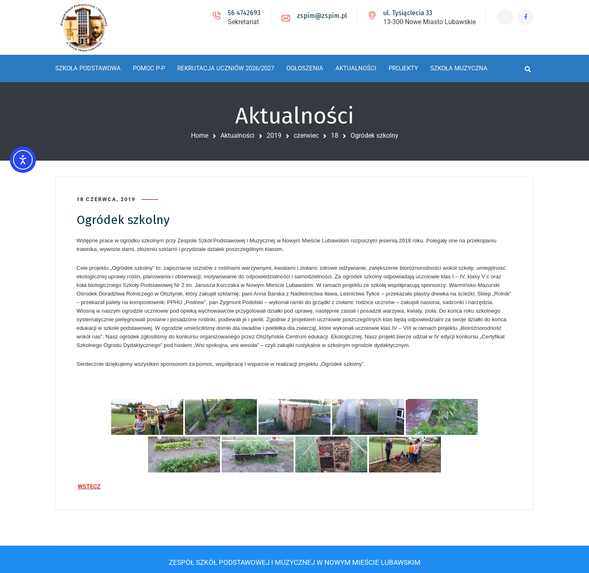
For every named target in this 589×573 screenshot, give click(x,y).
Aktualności (237, 135)
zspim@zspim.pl (318, 16)
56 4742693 (240, 13)
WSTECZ (89, 483)
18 (334, 135)
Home (199, 135)
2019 (274, 135)
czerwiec (306, 135)
